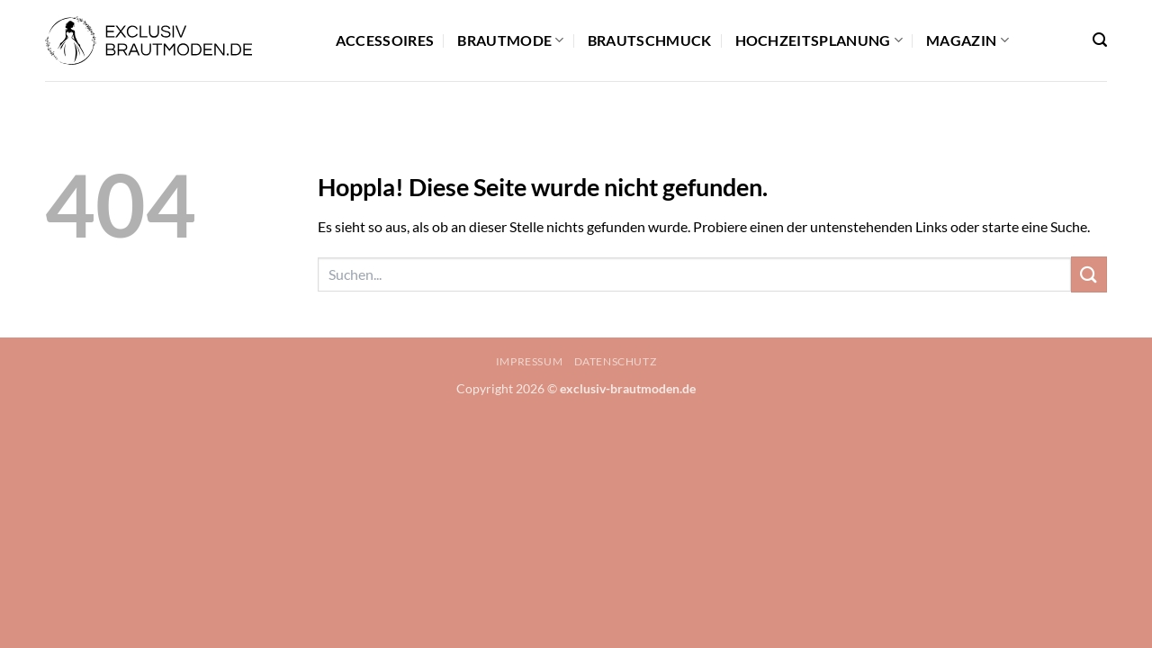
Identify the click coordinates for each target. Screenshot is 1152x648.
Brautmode (510, 41)
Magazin (967, 41)
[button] (1100, 40)
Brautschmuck (650, 40)
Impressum (529, 361)
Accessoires (385, 40)
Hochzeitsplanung (819, 41)
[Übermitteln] (1089, 274)
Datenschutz (615, 361)
